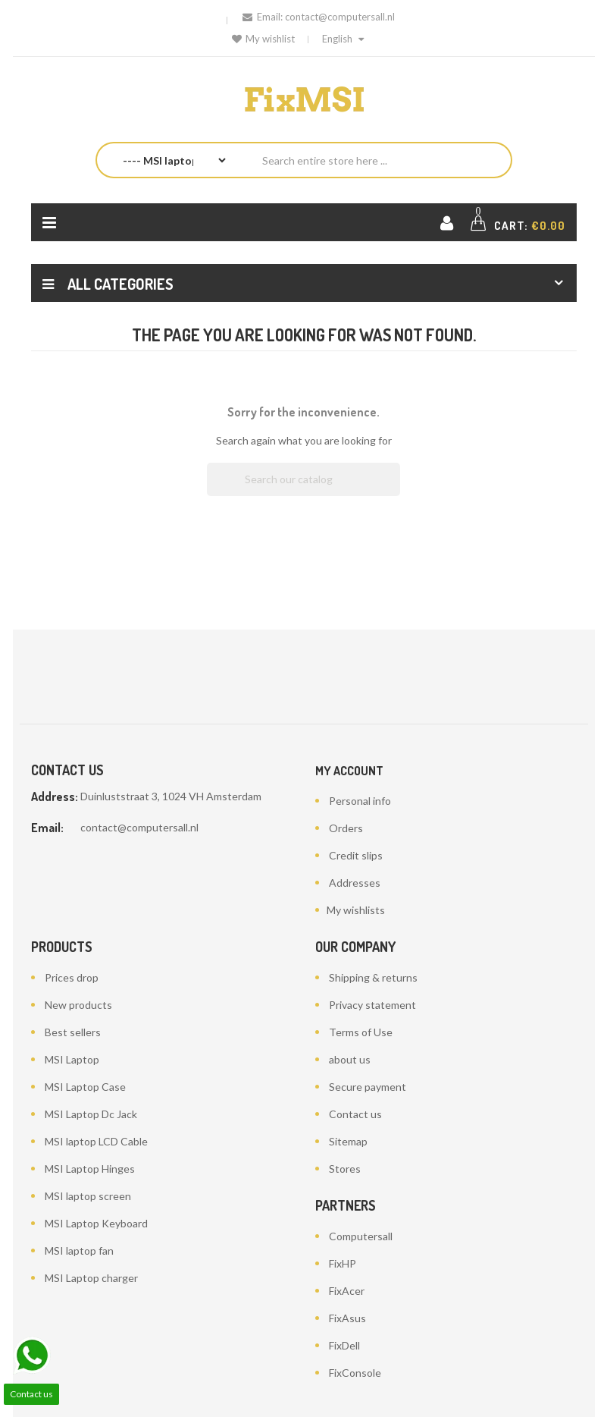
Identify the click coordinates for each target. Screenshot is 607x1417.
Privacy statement (372, 1004)
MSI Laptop (72, 1059)
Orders (346, 828)
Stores (345, 1168)
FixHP (342, 1263)
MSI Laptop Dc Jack (91, 1114)
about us (350, 1059)
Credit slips (356, 855)
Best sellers (73, 1032)
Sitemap (348, 1141)
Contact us (355, 1114)
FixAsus (347, 1318)
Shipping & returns (373, 977)
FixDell (344, 1345)
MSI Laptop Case (85, 1086)
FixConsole (355, 1372)
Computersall (361, 1236)
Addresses (354, 882)
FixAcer (347, 1290)
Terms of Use (361, 1032)
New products (78, 1004)
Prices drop (72, 977)
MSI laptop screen (88, 1195)
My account (349, 770)
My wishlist (263, 39)
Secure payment (367, 1086)
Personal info (360, 800)
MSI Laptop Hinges (90, 1168)
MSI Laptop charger (91, 1277)
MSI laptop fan (79, 1250)
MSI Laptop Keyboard (96, 1223)
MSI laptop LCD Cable (96, 1141)
